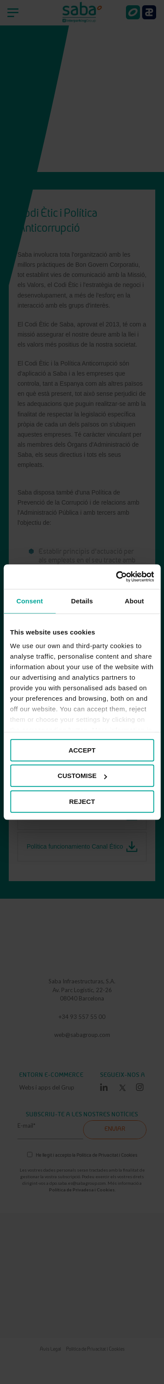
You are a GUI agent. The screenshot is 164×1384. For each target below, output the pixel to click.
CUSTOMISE (82, 775)
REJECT (82, 801)
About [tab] (134, 601)
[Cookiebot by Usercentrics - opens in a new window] (117, 576)
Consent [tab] (29, 601)
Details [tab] (82, 601)
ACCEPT (82, 750)
